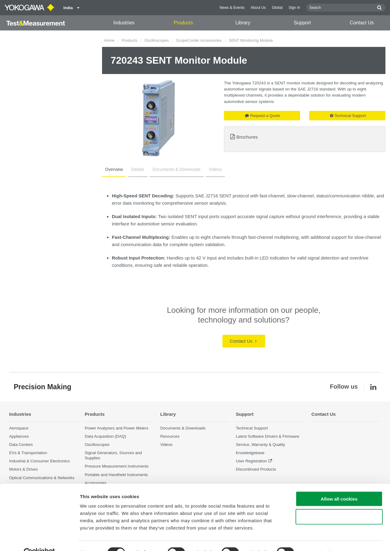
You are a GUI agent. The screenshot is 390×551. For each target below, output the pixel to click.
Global (277, 7)
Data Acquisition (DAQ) (105, 436)
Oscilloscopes (156, 40)
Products (183, 22)
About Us (258, 7)
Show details (320, 539)
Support (302, 22)
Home (109, 40)
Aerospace (18, 428)
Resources (169, 436)
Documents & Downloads (173, 169)
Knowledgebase (250, 452)
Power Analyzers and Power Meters (116, 428)
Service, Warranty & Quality (260, 444)
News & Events (232, 7)
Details (136, 169)
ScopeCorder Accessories (199, 40)
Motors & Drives (23, 469)
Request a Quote (262, 115)
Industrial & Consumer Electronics (39, 461)
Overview (113, 169)
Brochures (247, 137)
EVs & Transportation (28, 452)
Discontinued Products (256, 469)
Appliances (19, 436)
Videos (211, 169)
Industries (123, 22)
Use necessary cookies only (339, 503)
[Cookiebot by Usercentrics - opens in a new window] (39, 539)
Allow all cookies (339, 485)
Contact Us (362, 22)
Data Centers (21, 444)
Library (243, 22)
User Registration (251, 461)
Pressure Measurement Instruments (117, 466)
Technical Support (348, 115)
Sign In (294, 7)
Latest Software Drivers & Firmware (267, 436)
